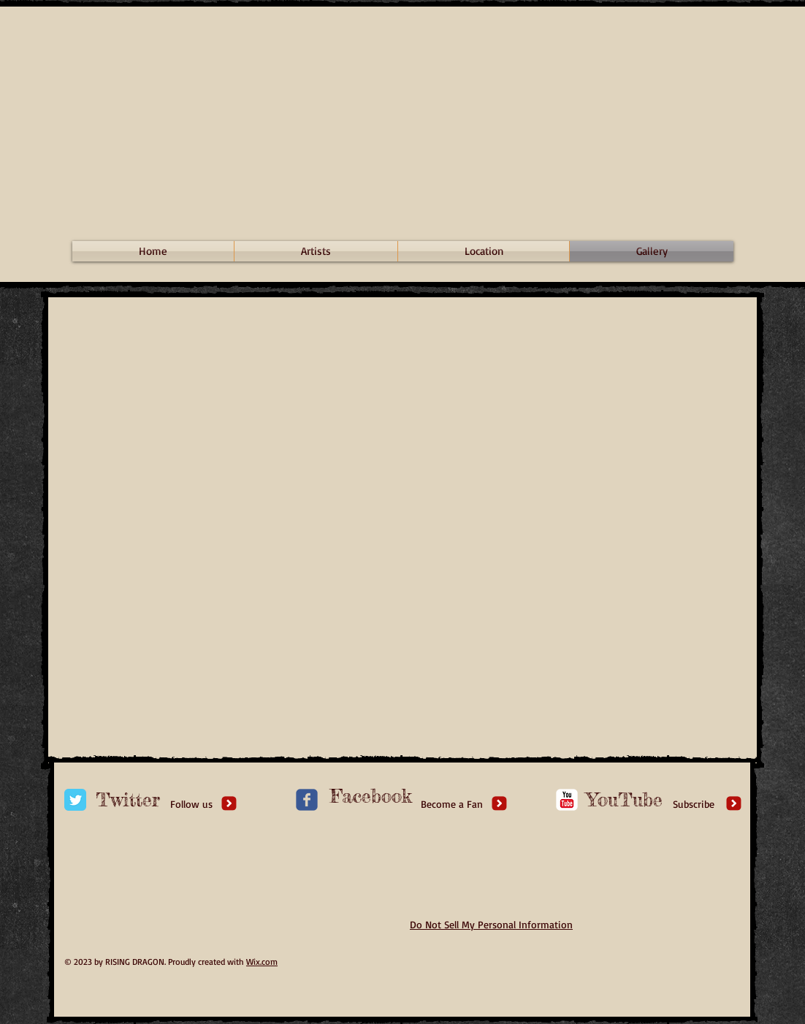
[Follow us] (191, 804)
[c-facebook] (307, 800)
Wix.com (262, 961)
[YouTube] (624, 799)
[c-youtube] (567, 800)
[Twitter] (127, 799)
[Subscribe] (694, 804)
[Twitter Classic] (75, 800)
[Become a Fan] (452, 804)
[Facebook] (371, 796)
